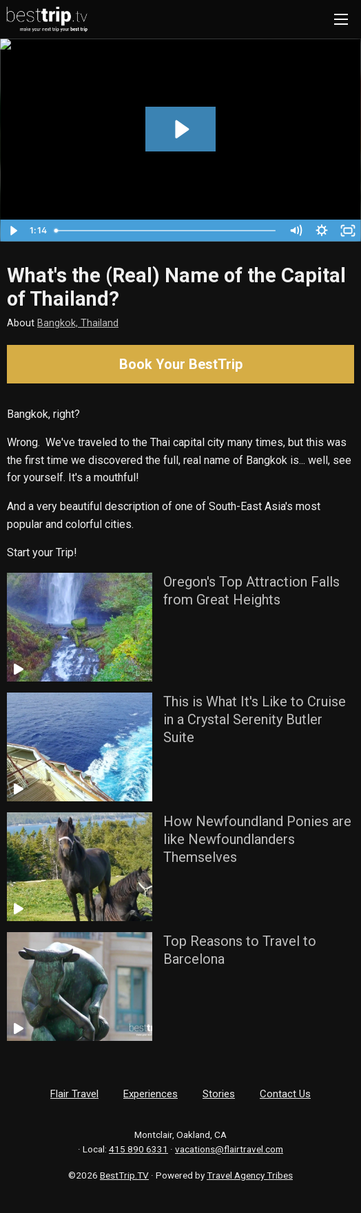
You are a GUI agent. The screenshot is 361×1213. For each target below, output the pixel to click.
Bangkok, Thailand (77, 323)
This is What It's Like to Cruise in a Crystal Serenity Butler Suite (254, 719)
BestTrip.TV (124, 1175)
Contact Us (285, 1094)
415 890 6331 (138, 1148)
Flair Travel (74, 1094)
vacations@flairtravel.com (229, 1148)
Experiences (150, 1094)
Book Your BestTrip (181, 364)
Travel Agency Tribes (250, 1175)
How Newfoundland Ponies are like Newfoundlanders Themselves (257, 839)
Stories (219, 1094)
